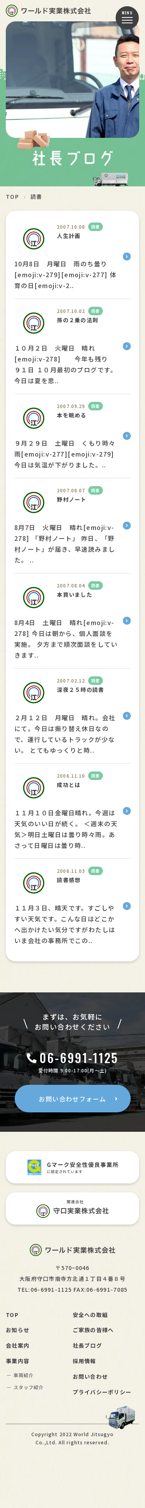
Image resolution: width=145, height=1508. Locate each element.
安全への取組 (90, 1315)
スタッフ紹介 (29, 1387)
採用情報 (84, 1361)
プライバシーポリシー (102, 1392)
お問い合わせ (90, 1376)
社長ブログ (87, 1345)
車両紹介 (24, 1375)
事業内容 (17, 1361)
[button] (127, 18)
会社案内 (17, 1345)
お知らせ (17, 1330)
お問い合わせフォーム (72, 1098)
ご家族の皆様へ (93, 1330)
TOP (12, 196)
